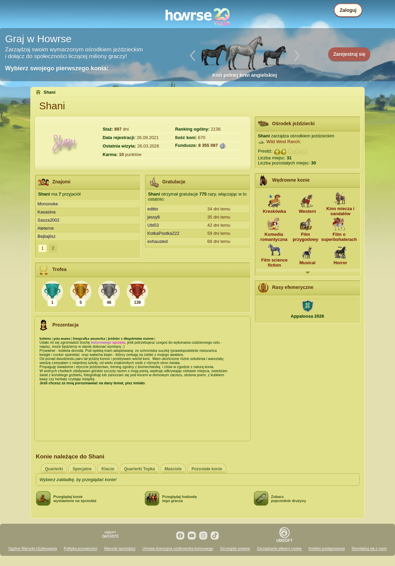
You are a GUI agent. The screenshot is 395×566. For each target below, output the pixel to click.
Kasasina (46, 211)
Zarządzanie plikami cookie (279, 548)
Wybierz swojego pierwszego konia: (57, 68)
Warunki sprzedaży (119, 548)
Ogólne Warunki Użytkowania (32, 548)
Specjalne (82, 469)
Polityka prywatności (81, 548)
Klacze (107, 469)
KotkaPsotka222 (164, 233)
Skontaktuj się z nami (369, 548)
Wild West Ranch (283, 141)
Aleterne (45, 228)
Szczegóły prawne (235, 548)
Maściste (173, 469)
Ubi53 (153, 225)
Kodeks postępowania (327, 548)
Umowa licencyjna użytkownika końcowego (177, 548)
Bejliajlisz (46, 236)
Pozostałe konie (206, 469)
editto (153, 208)
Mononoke (47, 203)
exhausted (158, 241)
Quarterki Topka (139, 469)
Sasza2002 (48, 220)
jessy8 (154, 217)
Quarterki (54, 469)
